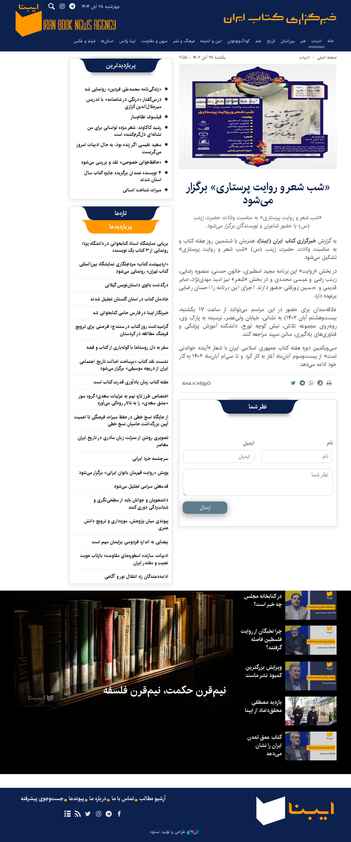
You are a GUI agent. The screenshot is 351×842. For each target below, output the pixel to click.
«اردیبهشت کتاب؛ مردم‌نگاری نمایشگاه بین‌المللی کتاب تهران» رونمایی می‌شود (123, 267)
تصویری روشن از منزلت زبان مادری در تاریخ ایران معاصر (123, 441)
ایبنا (280, 19)
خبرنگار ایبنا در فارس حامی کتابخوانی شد (130, 313)
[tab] (121, 213)
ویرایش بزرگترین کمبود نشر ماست (263, 671)
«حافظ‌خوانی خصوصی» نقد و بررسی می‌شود (121, 162)
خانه (330, 41)
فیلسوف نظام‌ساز (146, 117)
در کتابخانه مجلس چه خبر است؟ (263, 600)
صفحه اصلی (327, 57)
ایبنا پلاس (127, 41)
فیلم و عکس (84, 41)
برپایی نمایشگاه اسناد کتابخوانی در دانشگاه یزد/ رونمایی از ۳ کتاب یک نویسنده (125, 247)
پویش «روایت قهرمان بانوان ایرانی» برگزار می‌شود (123, 472)
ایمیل (248, 443)
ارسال (205, 507)
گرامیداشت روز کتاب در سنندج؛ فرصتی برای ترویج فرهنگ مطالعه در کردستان (121, 330)
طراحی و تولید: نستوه (174, 832)
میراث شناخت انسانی (142, 190)
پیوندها (76, 799)
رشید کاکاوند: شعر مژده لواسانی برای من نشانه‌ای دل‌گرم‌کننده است (124, 131)
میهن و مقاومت (154, 41)
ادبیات (316, 41)
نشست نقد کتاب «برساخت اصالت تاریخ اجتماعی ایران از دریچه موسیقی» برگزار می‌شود (124, 365)
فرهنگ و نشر (184, 41)
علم (258, 41)
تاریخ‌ (271, 41)
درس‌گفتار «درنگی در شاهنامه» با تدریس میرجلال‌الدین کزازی (123, 103)
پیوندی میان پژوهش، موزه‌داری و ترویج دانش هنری (126, 524)
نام (330, 443)
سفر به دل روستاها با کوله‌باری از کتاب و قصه (127, 347)
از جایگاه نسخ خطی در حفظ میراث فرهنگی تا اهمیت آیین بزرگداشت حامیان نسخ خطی (121, 420)
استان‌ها (107, 41)
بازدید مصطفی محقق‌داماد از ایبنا (263, 706)
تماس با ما (123, 799)
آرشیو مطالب (153, 799)
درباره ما (97, 799)
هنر (303, 41)
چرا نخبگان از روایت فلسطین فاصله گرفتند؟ (261, 639)
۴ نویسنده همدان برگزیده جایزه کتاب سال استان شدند (122, 176)
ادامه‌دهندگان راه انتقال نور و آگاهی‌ (136, 576)
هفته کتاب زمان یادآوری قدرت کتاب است (131, 382)
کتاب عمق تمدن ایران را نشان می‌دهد (264, 745)
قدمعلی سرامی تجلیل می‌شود (141, 486)
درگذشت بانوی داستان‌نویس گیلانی (136, 285)
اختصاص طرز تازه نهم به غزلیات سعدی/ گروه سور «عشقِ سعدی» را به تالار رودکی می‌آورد (123, 399)
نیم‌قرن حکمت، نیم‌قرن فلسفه (164, 690)
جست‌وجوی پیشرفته (42, 799)
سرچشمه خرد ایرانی (150, 458)
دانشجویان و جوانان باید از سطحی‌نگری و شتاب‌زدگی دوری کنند (131, 503)
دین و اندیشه (211, 41)
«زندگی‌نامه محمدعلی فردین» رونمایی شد (122, 89)
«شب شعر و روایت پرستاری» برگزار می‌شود (258, 193)
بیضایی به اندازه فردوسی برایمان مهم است (130, 542)
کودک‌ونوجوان (238, 41)
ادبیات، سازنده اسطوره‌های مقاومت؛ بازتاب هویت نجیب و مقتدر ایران (124, 559)
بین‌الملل (288, 41)
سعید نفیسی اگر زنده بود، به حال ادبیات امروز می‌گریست (118, 148)
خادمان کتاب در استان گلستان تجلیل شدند (129, 299)
